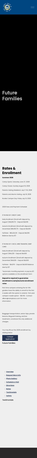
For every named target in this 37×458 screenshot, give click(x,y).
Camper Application (10, 338)
